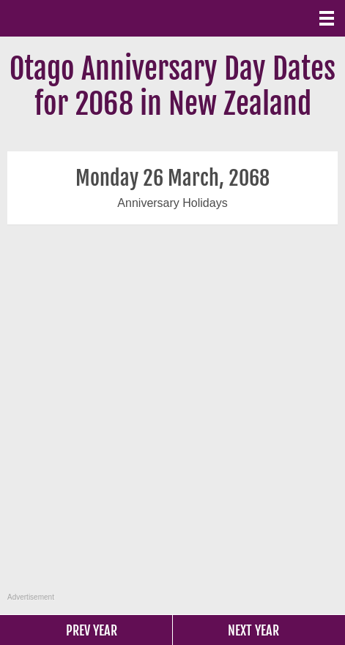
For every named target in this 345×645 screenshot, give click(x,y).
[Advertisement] (170, 416)
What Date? (73, 18)
